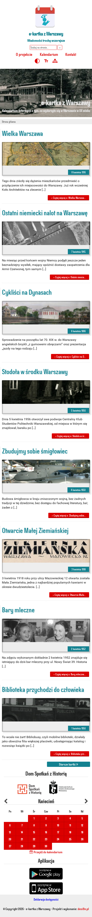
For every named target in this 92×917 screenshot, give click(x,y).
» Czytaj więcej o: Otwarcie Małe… (69, 594)
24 (58, 839)
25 (70, 839)
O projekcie (24, 54)
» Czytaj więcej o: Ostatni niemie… (69, 277)
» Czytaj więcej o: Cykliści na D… (70, 356)
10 (58, 825)
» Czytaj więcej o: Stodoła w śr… (70, 436)
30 (46, 846)
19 (82, 832)
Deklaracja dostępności (46, 899)
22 (34, 839)
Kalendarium (49, 54)
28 (22, 846)
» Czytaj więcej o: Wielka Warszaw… (68, 197)
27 (10, 846)
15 (34, 832)
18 (70, 832)
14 (22, 832)
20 (10, 839)
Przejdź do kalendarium (46, 852)
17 (58, 832)
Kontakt (70, 54)
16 (46, 832)
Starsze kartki (68, 764)
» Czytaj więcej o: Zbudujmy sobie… (69, 515)
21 (22, 839)
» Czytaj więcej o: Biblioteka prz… (70, 753)
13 (10, 832)
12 (82, 825)
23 (46, 839)
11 (70, 825)
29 (34, 846)
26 (82, 839)
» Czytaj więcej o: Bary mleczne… (70, 674)
